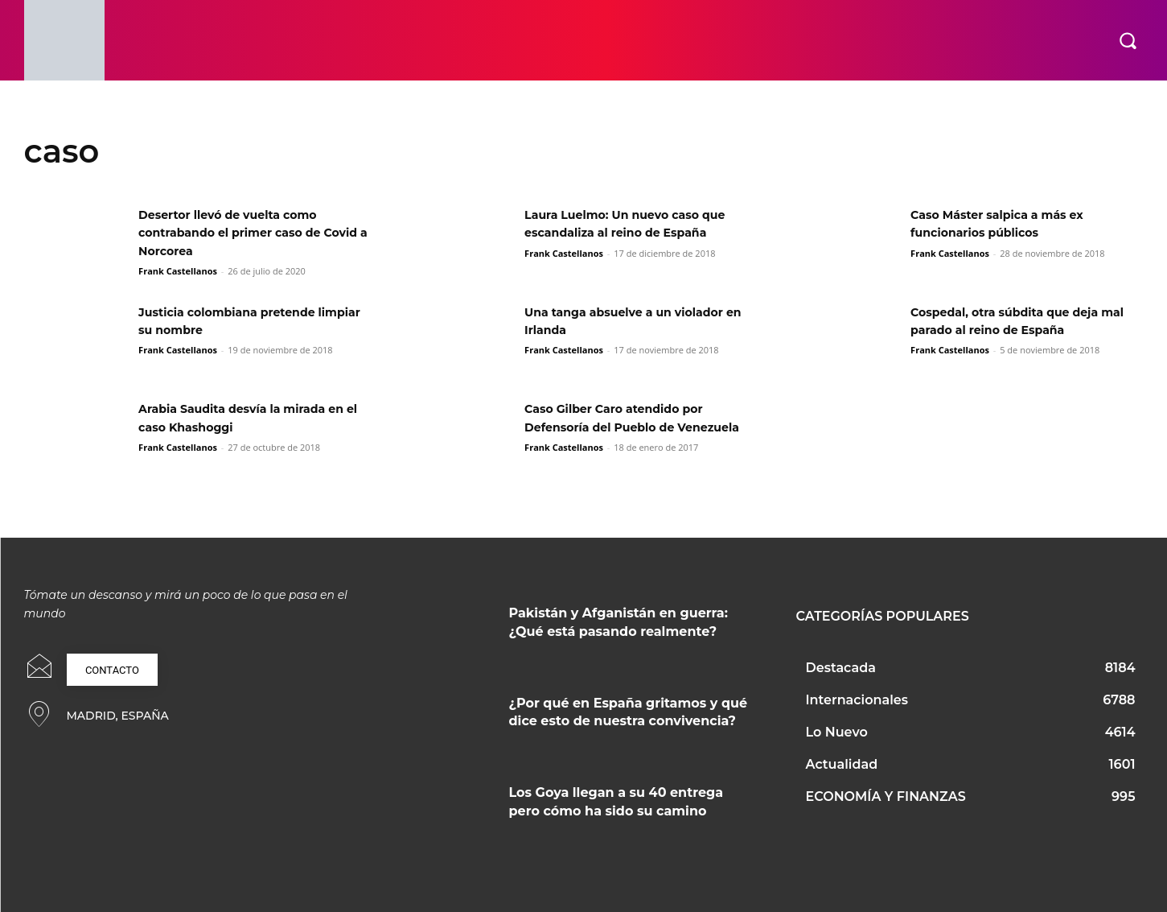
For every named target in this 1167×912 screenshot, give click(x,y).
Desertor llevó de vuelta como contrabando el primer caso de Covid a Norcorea (241, 232)
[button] (1127, 40)
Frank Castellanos (177, 271)
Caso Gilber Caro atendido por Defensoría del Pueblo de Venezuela (625, 426)
